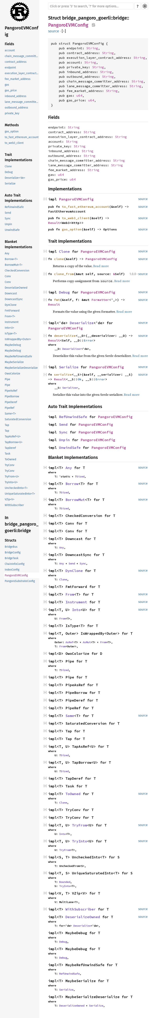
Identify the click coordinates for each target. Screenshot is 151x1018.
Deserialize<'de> (15, 178)
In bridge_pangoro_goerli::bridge (21, 524)
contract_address (16, 62)
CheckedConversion (17, 270)
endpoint (10, 67)
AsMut (87, 642)
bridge (120, 18)
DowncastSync (14, 299)
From (69, 594)
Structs (10, 540)
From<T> (10, 316)
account (10, 50)
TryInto (79, 841)
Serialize (10, 183)
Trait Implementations (18, 157)
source (53, 31)
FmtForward (12, 310)
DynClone (11, 305)
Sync (8, 218)
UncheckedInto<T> (16, 488)
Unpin (8, 224)
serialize (63, 374)
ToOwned (10, 459)
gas (7, 84)
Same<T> (10, 413)
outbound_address (16, 107)
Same (69, 715)
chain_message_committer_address (22, 56)
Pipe (7, 379)
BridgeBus (11, 546)
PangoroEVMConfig (21, 31)
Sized (80, 476)
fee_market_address (17, 79)
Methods (12, 125)
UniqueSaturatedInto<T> (20, 493)
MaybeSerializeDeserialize (21, 368)
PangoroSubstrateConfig (20, 581)
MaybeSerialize (14, 362)
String (92, 48)
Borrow (71, 483)
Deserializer (71, 349)
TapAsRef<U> (13, 436)
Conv (8, 276)
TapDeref (10, 448)
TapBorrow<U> (13, 442)
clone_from (64, 274)
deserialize (65, 336)
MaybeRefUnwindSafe (18, 356)
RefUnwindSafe (14, 207)
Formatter (100, 300)
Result (54, 223)
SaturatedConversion (18, 419)
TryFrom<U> (12, 476)
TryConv (9, 465)
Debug (9, 172)
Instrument (11, 322)
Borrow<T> (11, 259)
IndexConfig (12, 569)
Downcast (11, 293)
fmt (57, 300)
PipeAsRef (11, 390)
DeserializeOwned (16, 287)
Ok (80, 379)
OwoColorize (12, 373)
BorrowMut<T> (13, 265)
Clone (8, 166)
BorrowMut (75, 499)
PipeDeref (11, 402)
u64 (79, 95)
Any (7, 253)
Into (76, 609)
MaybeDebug (13, 345)
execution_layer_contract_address (22, 73)
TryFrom (79, 825)
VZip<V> (9, 499)
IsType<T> (11, 333)
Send (8, 212)
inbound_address (15, 96)
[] (64, 31)
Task (7, 453)
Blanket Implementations (18, 244)
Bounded (64, 882)
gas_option (11, 131)
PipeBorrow (12, 396)
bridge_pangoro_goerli (86, 18)
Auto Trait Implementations (18, 198)
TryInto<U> (11, 482)
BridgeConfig (12, 552)
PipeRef (9, 408)
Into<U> (9, 327)
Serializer (70, 387)
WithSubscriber (14, 505)
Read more (101, 266)
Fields (9, 44)
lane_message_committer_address (22, 102)
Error (88, 340)
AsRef (69, 642)
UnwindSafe (12, 230)
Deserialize (82, 323)
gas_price (11, 90)
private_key (12, 113)
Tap (7, 425)
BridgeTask (11, 558)
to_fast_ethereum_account (22, 137)
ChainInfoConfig (14, 564)
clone (59, 259)
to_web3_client (14, 143)
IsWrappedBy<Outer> (18, 339)
